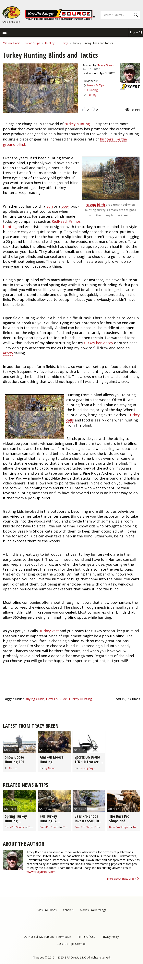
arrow (8, 353)
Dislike (93, 109)
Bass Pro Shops (14, 827)
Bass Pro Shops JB (85, 827)
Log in (134, 32)
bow (65, 206)
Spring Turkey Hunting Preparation (16, 821)
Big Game (49, 768)
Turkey (64, 43)
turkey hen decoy (98, 342)
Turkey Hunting (80, 699)
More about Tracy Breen (121, 878)
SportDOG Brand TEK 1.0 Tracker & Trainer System (88, 761)
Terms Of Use (86, 936)
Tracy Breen (105, 65)
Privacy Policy (110, 936)
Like (84, 109)
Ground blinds (95, 204)
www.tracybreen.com (41, 872)
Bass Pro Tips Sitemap (71, 944)
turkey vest (49, 630)
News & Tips (33, 43)
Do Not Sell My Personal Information (47, 936)
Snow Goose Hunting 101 (14, 759)
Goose (13, 768)
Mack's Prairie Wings (93, 910)
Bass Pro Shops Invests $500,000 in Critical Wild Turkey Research (88, 823)
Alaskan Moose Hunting (52, 759)
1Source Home (11, 43)
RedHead (59, 221)
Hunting (49, 43)
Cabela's (68, 910)
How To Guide (56, 699)
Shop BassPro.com (11, 22)
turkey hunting (77, 123)
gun (49, 206)
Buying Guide (34, 699)
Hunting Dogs (87, 768)
